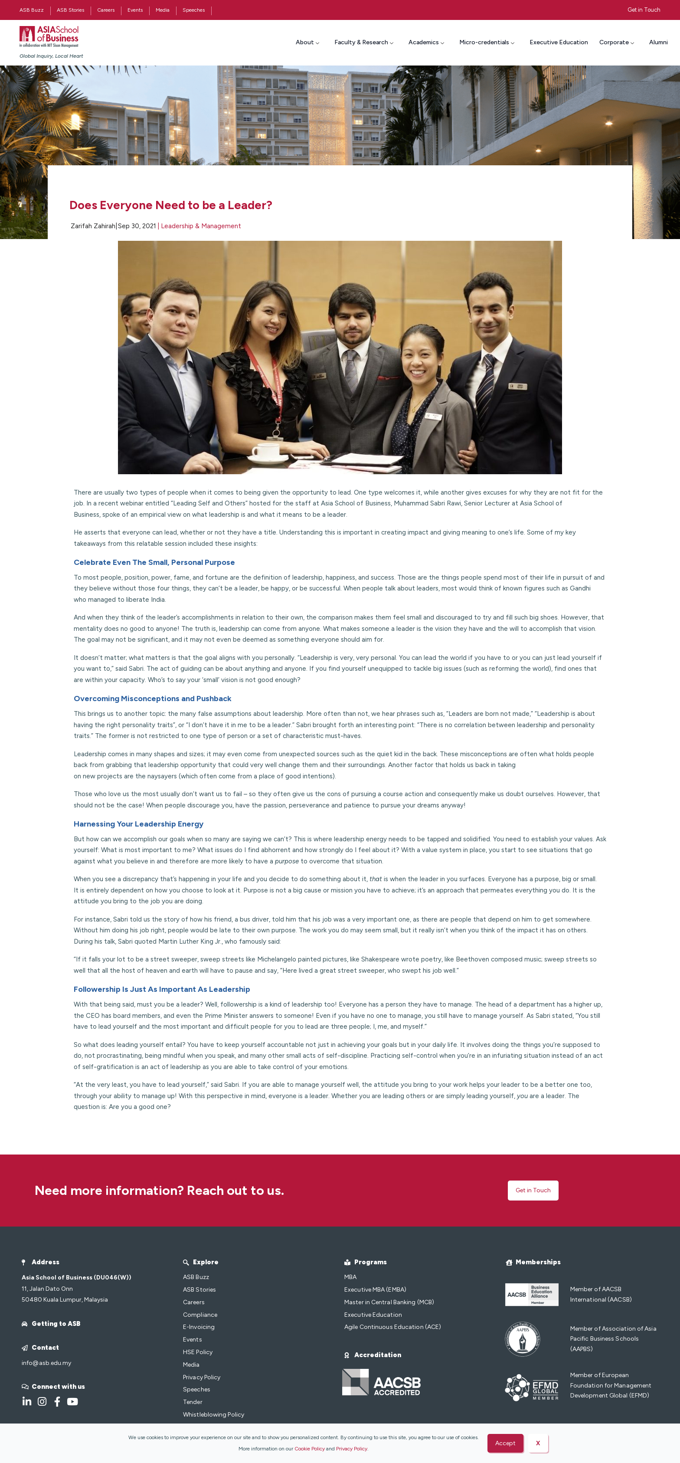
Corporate (617, 42)
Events (135, 10)
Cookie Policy (309, 1449)
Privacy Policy (351, 1449)
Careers (105, 10)
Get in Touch (644, 10)
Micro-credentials (488, 42)
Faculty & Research (365, 42)
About (308, 42)
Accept (505, 1443)
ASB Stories (70, 10)
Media (163, 10)
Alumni (658, 42)
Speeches (194, 10)
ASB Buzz (32, 10)
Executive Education (559, 42)
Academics (427, 42)
